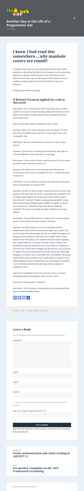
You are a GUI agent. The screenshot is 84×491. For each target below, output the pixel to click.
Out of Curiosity (42, 311)
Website (16, 392)
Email (16, 382)
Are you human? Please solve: (42, 413)
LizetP (30, 311)
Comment (18, 340)
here (38, 90)
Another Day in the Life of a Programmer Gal (28, 23)
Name (16, 372)
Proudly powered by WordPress (25, 487)
